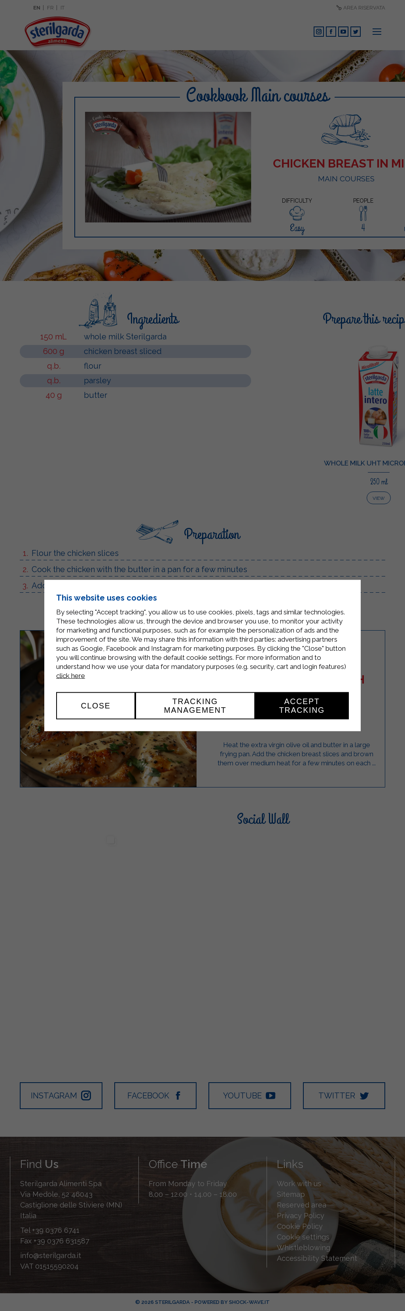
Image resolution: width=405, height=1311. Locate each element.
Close (95, 705)
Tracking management (195, 705)
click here (70, 676)
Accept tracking (302, 705)
